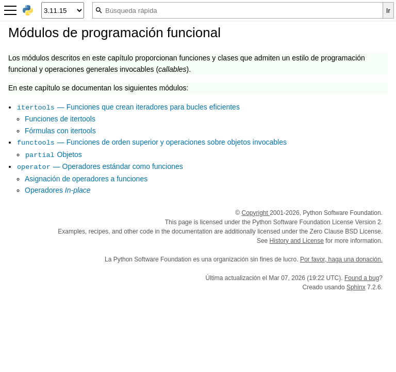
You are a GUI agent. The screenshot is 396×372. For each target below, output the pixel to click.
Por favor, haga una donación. (341, 259)
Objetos (53, 154)
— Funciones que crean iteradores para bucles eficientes (128, 107)
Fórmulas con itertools (60, 131)
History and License (297, 240)
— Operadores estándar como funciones (99, 166)
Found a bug (361, 278)
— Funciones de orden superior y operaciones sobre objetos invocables (151, 142)
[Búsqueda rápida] (238, 10)
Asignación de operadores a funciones (86, 179)
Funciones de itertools (60, 119)
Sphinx (356, 287)
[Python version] (62, 10)
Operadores (58, 190)
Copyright (255, 212)
